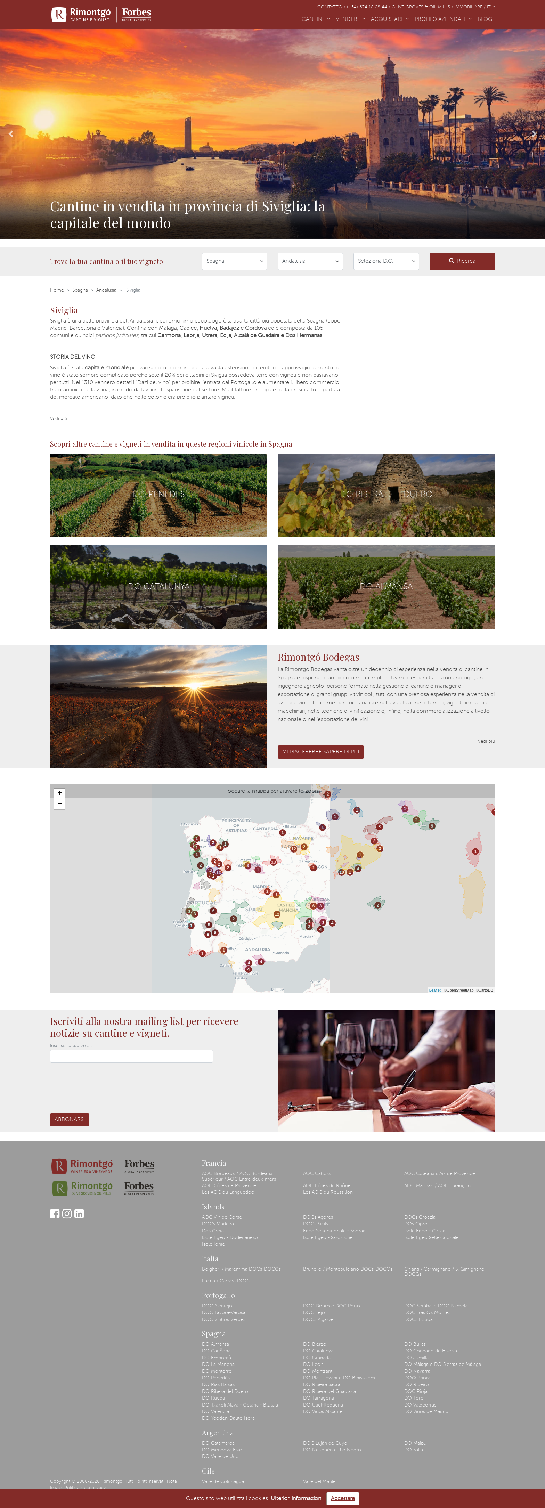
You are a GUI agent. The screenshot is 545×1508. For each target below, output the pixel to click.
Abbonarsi (70, 1120)
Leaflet (435, 990)
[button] (11, 134)
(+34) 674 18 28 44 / (369, 7)
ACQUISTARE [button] (390, 19)
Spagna (80, 290)
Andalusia (106, 290)
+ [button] (59, 794)
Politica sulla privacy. (85, 1488)
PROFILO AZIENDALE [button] (443, 19)
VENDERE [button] (350, 19)
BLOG (486, 18)
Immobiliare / (471, 7)
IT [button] (491, 7)
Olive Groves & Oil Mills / (423, 7)
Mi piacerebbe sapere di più (320, 752)
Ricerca (462, 261)
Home (57, 290)
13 (210, 871)
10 (341, 872)
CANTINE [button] (316, 19)
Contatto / (332, 7)
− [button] (59, 804)
